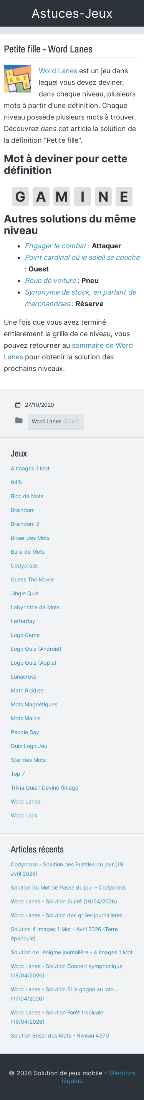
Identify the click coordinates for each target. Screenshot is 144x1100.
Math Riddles (27, 690)
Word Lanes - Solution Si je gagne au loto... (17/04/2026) (64, 994)
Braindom (23, 510)
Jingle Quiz (25, 593)
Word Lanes (58, 71)
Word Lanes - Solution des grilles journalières (66, 915)
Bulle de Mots (28, 551)
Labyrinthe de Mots (35, 607)
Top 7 (18, 773)
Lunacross (23, 676)
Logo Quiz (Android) (36, 648)
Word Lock (24, 815)
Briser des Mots (30, 537)
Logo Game (25, 635)
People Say (25, 732)
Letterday (23, 621)
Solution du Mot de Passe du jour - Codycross (68, 887)
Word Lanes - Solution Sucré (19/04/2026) (64, 901)
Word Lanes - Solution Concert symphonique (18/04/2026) (66, 971)
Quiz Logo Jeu (29, 746)
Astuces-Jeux (72, 13)
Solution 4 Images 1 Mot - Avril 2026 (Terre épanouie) (64, 934)
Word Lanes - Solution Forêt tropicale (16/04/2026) (57, 1017)
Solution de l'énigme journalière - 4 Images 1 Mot (71, 952)
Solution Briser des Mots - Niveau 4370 (60, 1035)
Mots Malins (25, 718)
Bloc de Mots (27, 496)
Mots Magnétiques (34, 704)
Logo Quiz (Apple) (33, 662)
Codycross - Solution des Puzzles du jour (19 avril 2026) (67, 869)
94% (16, 482)
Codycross (24, 565)
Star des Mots (28, 759)
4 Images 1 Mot (30, 468)
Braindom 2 (25, 524)
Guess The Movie (32, 579)
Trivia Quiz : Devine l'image (44, 787)
